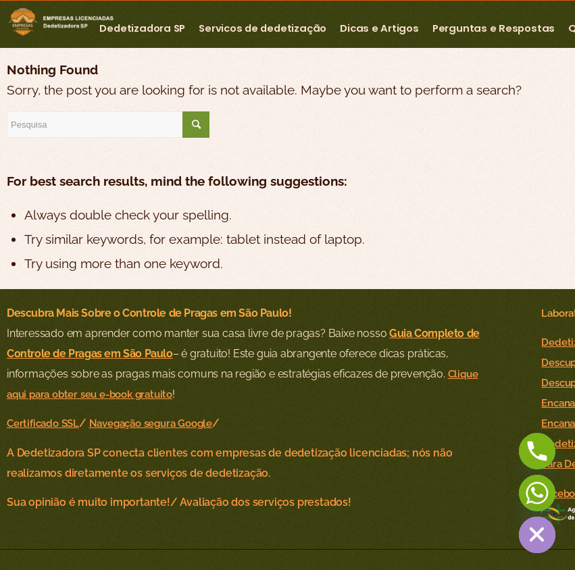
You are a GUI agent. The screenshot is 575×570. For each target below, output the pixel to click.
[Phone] (537, 451)
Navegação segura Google (150, 423)
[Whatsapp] (537, 493)
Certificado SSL (43, 423)
